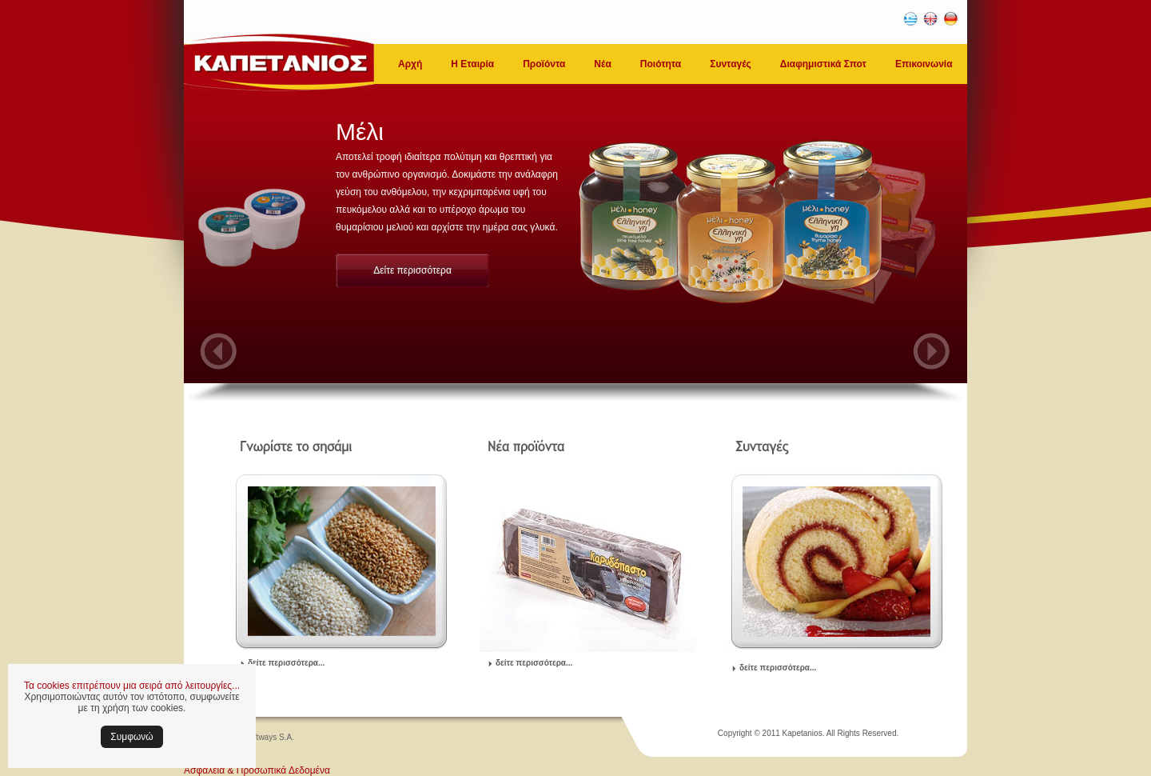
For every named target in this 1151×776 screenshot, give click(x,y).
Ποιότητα (660, 64)
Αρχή (410, 64)
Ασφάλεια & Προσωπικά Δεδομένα (257, 770)
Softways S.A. (269, 737)
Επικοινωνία (924, 64)
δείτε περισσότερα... (286, 662)
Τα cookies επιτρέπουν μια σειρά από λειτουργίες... (132, 685)
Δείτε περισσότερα (412, 270)
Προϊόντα (544, 64)
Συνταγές (730, 64)
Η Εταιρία (472, 64)
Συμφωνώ (131, 736)
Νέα (602, 64)
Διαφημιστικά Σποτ (823, 64)
